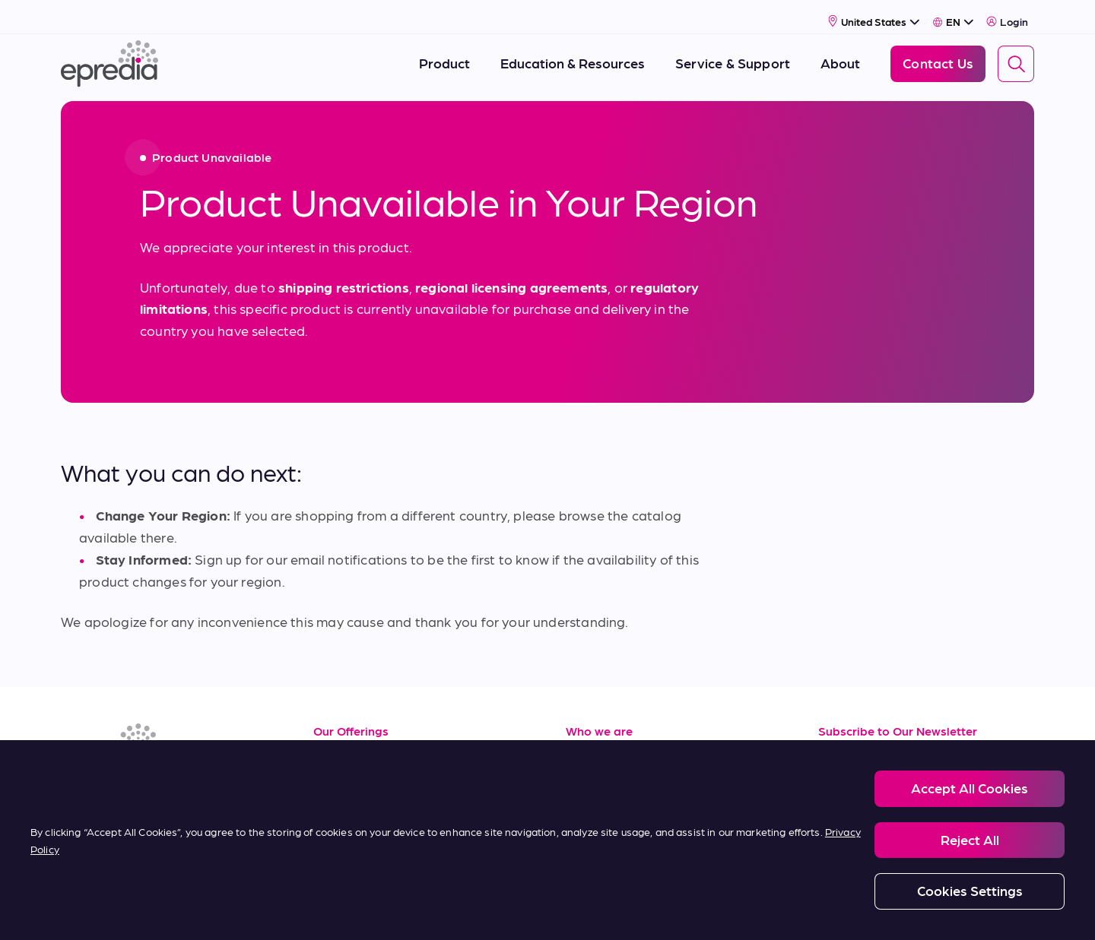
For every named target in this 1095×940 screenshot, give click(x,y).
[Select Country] (874, 12)
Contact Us (601, 846)
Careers (590, 778)
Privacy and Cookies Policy (307, 910)
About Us (595, 744)
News (583, 812)
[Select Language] (953, 13)
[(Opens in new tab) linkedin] (76, 786)
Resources (346, 744)
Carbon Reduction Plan (731, 910)
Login (1007, 13)
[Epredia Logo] (109, 55)
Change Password (847, 910)
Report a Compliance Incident (593, 910)
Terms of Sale (355, 812)
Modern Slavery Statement (447, 910)
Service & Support (369, 778)
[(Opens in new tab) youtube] (149, 786)
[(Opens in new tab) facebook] (112, 786)
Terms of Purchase (371, 846)
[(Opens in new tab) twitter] (185, 786)
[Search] (1016, 55)
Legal (209, 910)
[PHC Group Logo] (86, 911)
